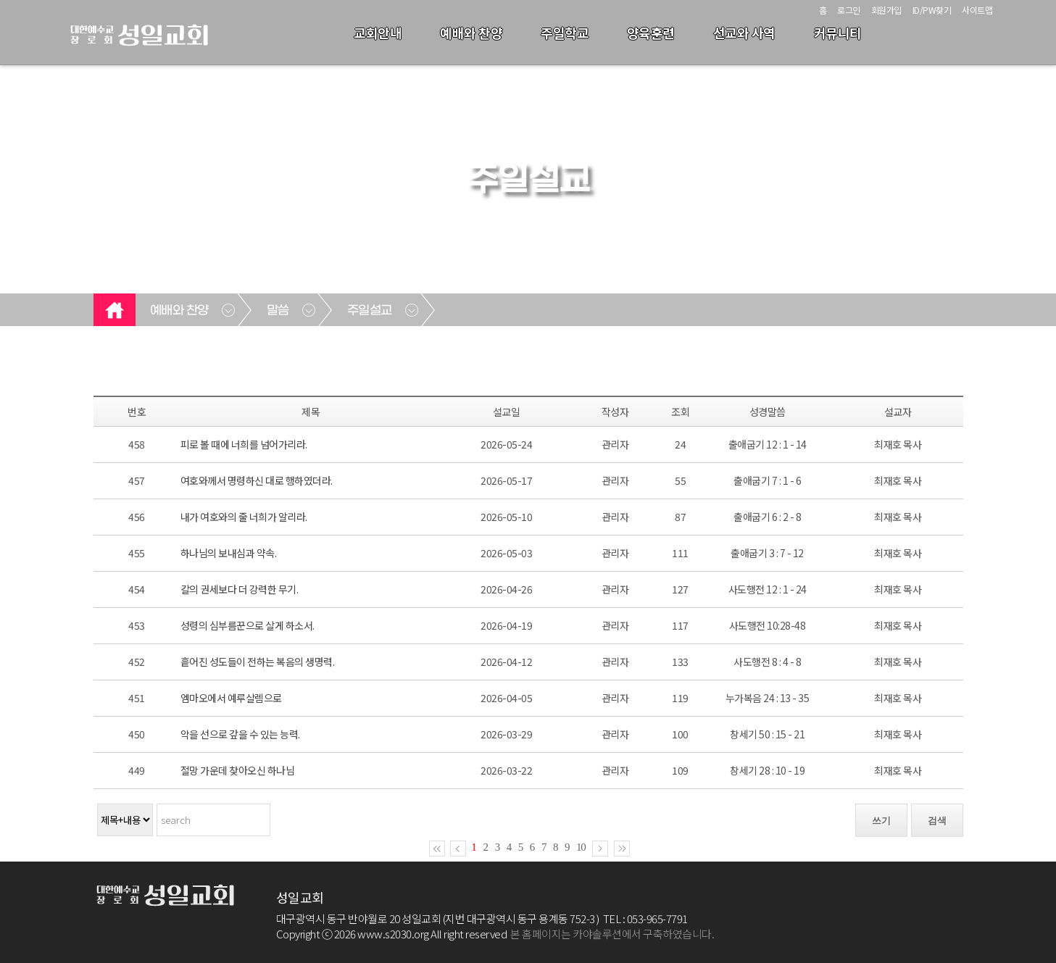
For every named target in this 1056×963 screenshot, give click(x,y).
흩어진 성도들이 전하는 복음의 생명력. (257, 661)
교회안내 (378, 32)
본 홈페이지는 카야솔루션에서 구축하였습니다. (612, 933)
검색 (937, 820)
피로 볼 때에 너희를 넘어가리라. (243, 444)
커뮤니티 (838, 32)
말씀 (278, 311)
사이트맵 (977, 10)
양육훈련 (651, 32)
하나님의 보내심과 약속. (228, 553)
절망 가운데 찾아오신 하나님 (237, 770)
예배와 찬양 (471, 32)
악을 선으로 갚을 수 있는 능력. (240, 734)
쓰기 (881, 820)
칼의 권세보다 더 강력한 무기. (239, 589)
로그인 (848, 10)
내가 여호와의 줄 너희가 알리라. (243, 516)
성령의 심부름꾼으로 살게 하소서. (247, 625)
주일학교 (565, 32)
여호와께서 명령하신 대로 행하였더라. (256, 480)
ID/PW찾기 (932, 10)
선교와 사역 (744, 32)
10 (581, 847)
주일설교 (369, 311)
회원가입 (886, 10)
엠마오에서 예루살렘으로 (231, 698)
